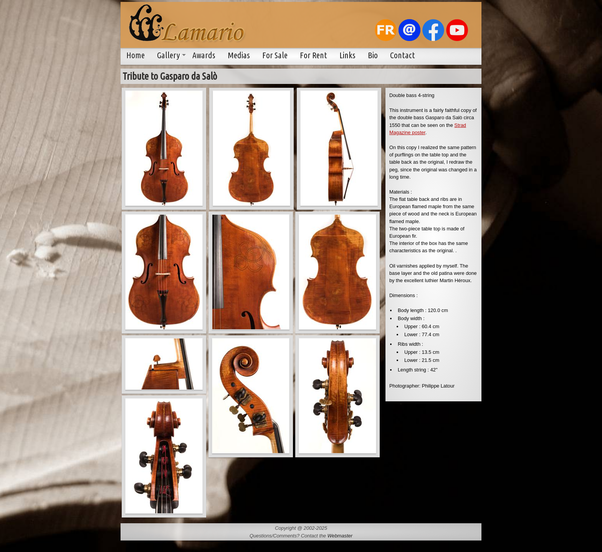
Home (135, 55)
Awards (203, 55)
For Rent (313, 55)
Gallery (168, 55)
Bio (373, 55)
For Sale (275, 55)
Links (347, 55)
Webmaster (339, 536)
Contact (402, 55)
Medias (239, 55)
